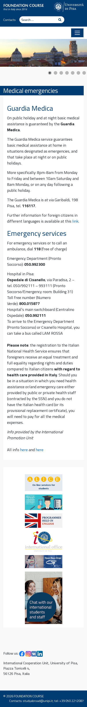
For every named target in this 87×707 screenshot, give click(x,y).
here (24, 450)
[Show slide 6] (78, 73)
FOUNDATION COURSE (29, 696)
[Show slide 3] (61, 73)
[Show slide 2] (55, 73)
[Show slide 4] (67, 73)
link (75, 221)
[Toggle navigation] (77, 32)
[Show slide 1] (50, 73)
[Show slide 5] (72, 73)
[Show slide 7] (84, 73)
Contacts (9, 19)
